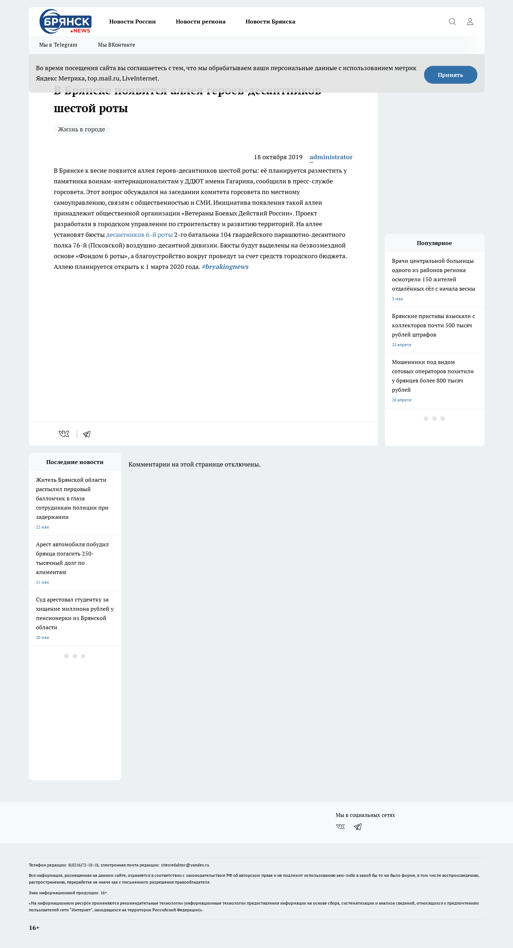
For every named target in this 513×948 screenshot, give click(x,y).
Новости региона (201, 21)
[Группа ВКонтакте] (340, 826)
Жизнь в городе (81, 129)
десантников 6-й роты (139, 234)
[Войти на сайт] (470, 21)
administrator (331, 157)
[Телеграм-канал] (358, 826)
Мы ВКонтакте (116, 44)
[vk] (64, 434)
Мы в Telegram (58, 44)
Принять (450, 74)
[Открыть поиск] (452, 21)
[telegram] (89, 434)
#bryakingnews (224, 266)
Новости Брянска (270, 21)
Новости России (132, 21)
